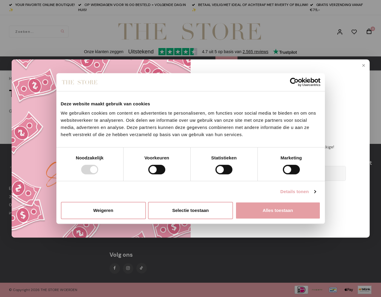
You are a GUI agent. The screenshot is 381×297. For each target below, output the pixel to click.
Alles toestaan (278, 210)
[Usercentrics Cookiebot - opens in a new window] (294, 82)
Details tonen (294, 191)
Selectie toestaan (190, 210)
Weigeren (103, 210)
